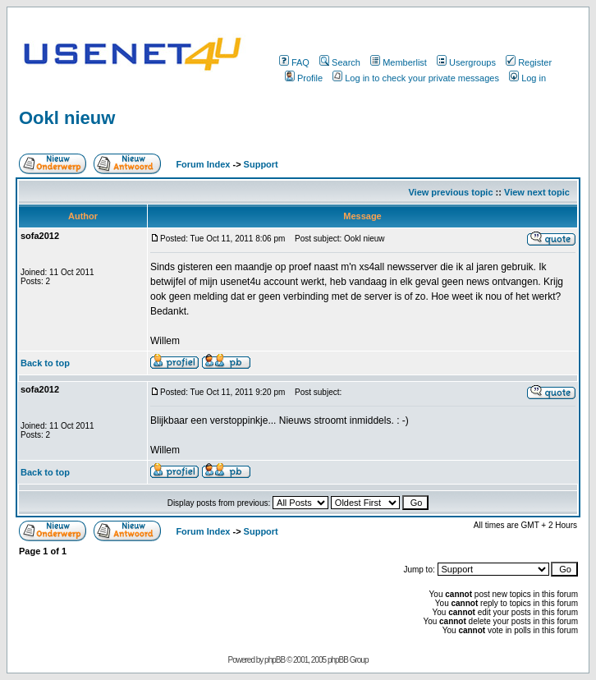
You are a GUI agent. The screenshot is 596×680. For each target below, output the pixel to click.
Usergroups (466, 62)
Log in (527, 78)
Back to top (45, 363)
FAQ (294, 62)
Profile (304, 78)
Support (261, 164)
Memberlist (398, 62)
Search (339, 62)
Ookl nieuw (67, 118)
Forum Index (201, 164)
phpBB (274, 659)
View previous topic (450, 192)
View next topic (537, 192)
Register (529, 62)
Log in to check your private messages (415, 78)
